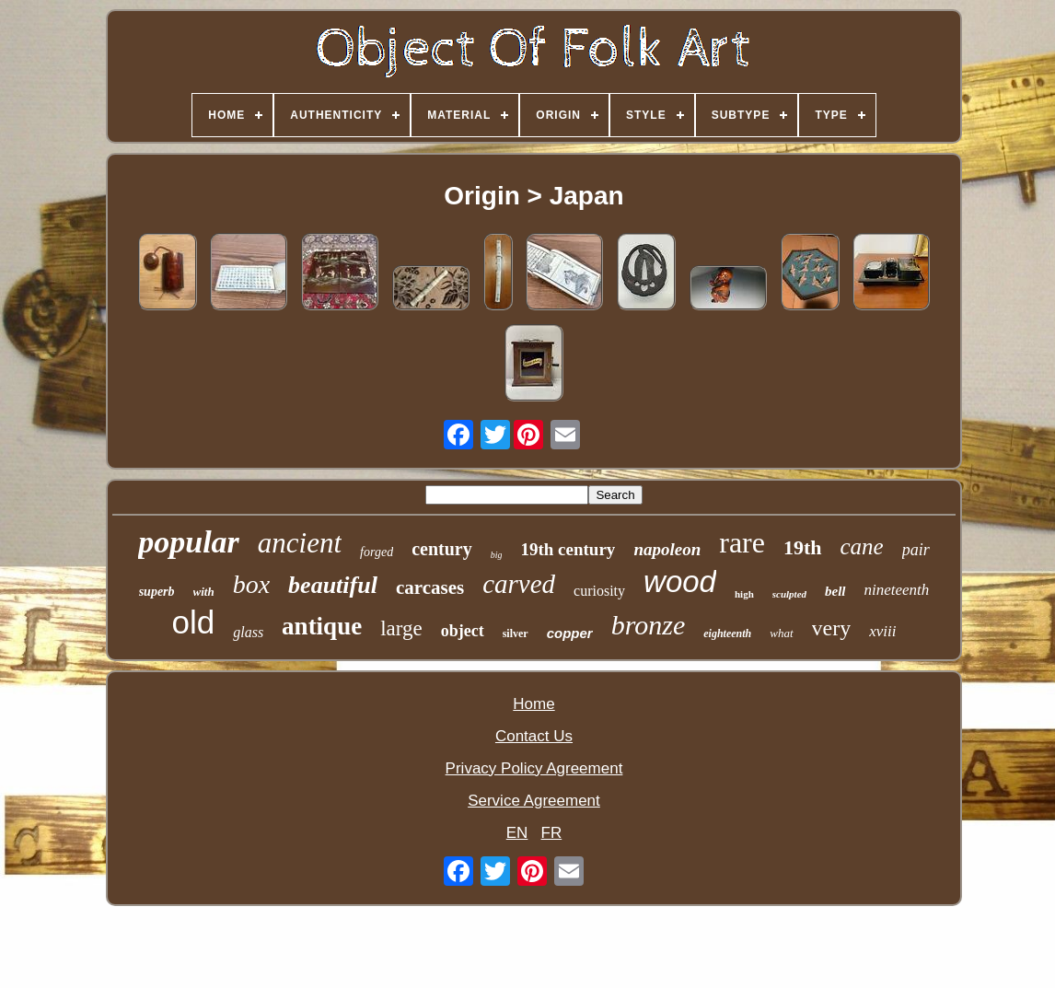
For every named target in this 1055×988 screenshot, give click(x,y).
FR (551, 833)
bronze (648, 625)
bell (835, 591)
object (462, 631)
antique (322, 626)
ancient (300, 543)
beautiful (332, 585)
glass (248, 632)
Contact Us (534, 736)
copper (570, 633)
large (401, 628)
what (781, 633)
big (497, 555)
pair (916, 549)
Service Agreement (534, 800)
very (832, 628)
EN (517, 833)
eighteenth (727, 633)
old (192, 622)
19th (802, 547)
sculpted (789, 593)
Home (533, 704)
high (744, 593)
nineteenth (897, 590)
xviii (882, 631)
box (251, 584)
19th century (567, 549)
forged (376, 552)
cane (862, 546)
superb (157, 592)
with (203, 592)
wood (679, 581)
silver (515, 633)
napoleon (667, 549)
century (442, 549)
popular (188, 542)
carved (518, 584)
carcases (430, 587)
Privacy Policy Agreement (534, 768)
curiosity (599, 591)
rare (742, 542)
